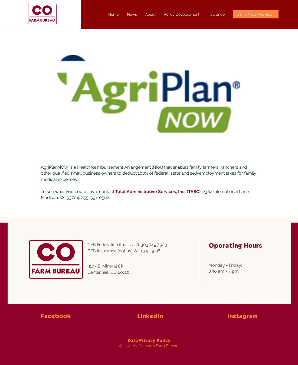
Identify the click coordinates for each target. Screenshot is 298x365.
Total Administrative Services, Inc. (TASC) (158, 191)
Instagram (242, 317)
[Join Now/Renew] (256, 14)
